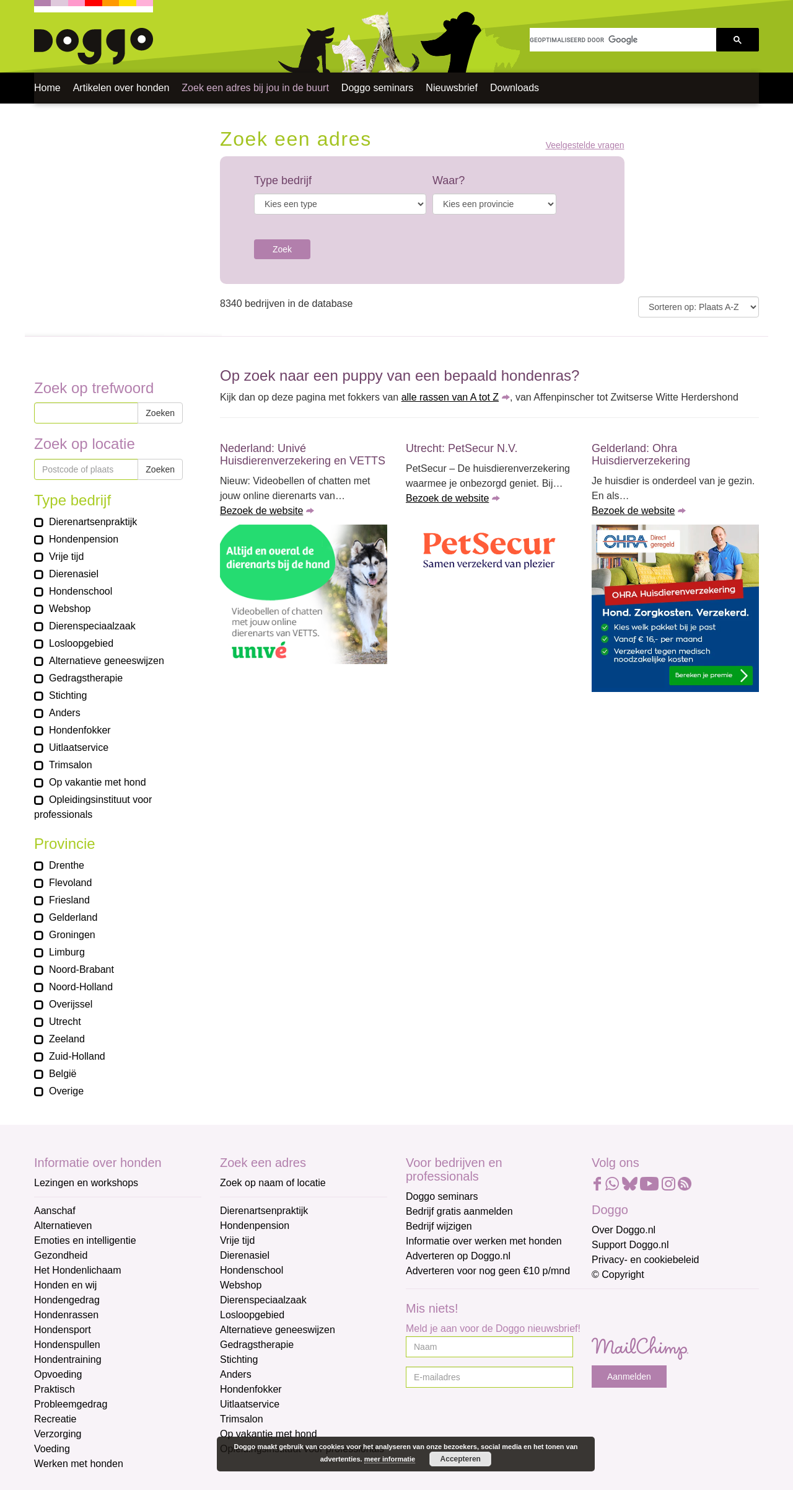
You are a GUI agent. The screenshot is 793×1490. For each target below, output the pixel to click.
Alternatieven (63, 1225)
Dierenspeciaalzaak (263, 1300)
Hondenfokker (251, 1389)
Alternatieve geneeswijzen (277, 1329)
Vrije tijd (237, 1240)
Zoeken (160, 413)
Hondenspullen (67, 1344)
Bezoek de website (261, 510)
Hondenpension (254, 1225)
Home (47, 87)
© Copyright (618, 1274)
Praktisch (54, 1389)
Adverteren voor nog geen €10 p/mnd (488, 1271)
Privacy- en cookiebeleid (645, 1259)
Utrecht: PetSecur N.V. (461, 448)
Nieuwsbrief (452, 87)
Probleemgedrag (70, 1404)
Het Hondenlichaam (77, 1270)
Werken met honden (78, 1463)
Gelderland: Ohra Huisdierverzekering (641, 454)
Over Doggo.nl (623, 1230)
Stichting (239, 1359)
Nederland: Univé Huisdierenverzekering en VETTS (302, 454)
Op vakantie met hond (268, 1434)
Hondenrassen (66, 1315)
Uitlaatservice (249, 1404)
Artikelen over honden (121, 87)
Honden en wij (65, 1285)
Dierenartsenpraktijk (264, 1210)
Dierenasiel (244, 1255)
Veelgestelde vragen (585, 145)
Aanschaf (55, 1210)
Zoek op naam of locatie (273, 1182)
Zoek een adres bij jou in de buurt (255, 87)
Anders (236, 1374)
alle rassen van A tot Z (450, 397)
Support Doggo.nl (630, 1244)
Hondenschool (251, 1270)
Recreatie (55, 1419)
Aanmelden (629, 1376)
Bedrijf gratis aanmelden (459, 1211)
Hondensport (62, 1329)
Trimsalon (241, 1419)
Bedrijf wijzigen (439, 1226)
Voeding (52, 1448)
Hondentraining (68, 1359)
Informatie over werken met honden (484, 1241)
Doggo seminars (377, 87)
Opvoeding (58, 1374)
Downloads (514, 87)
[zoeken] (623, 39)
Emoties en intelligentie (85, 1240)
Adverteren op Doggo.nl (458, 1256)
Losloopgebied (252, 1315)
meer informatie (390, 1459)
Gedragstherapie (257, 1344)
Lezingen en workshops (86, 1182)
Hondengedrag (67, 1300)
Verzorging (58, 1434)
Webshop (240, 1285)
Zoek (282, 249)
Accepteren (460, 1459)
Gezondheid (60, 1255)
